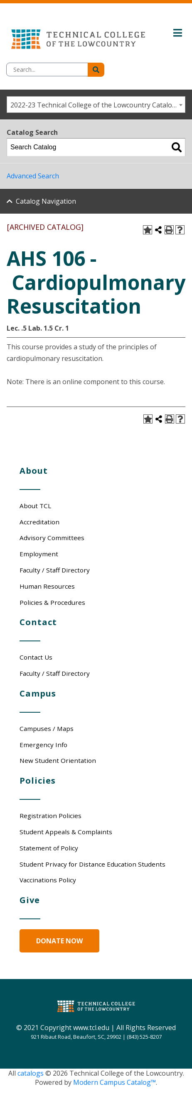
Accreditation (39, 522)
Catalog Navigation (46, 201)
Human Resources (47, 586)
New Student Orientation (58, 760)
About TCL (35, 506)
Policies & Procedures (52, 602)
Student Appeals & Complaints (66, 832)
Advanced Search (33, 175)
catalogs (30, 1073)
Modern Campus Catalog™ (114, 1082)
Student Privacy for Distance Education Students (92, 864)
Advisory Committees (52, 537)
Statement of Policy (49, 848)
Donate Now (59, 940)
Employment (39, 554)
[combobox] (96, 104)
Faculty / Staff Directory (55, 570)
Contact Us (36, 657)
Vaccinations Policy (48, 880)
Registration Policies (50, 815)
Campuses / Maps (47, 728)
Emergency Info (43, 744)
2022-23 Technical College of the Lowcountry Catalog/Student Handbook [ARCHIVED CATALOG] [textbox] (97, 105)
